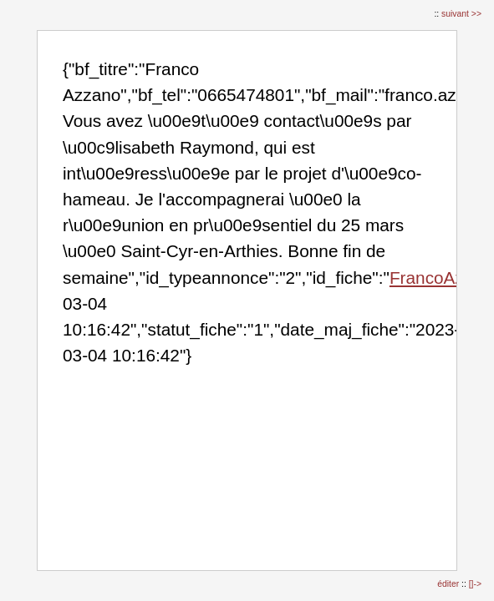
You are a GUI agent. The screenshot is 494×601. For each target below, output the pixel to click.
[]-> (475, 583)
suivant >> (461, 13)
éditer (449, 583)
